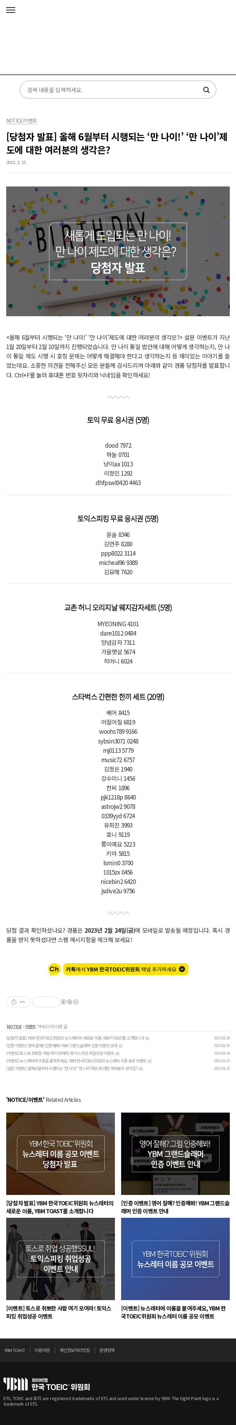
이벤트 (30, 1026)
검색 (205, 90)
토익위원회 (46, 1384)
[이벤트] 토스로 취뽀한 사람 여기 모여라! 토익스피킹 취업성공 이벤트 (60, 1053)
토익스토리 (118, 39)
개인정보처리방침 (74, 1350)
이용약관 (42, 1350)
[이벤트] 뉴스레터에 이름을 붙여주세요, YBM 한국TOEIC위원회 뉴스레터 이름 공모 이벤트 (76, 1060)
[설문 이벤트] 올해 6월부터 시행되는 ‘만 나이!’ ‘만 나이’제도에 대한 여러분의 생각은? (71, 1068)
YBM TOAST (14, 1350)
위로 (230, 1352)
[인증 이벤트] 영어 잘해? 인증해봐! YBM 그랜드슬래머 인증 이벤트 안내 (61, 1045)
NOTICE (14, 1026)
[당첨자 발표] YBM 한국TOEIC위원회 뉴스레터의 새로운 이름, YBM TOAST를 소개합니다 (75, 1038)
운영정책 (107, 1350)
